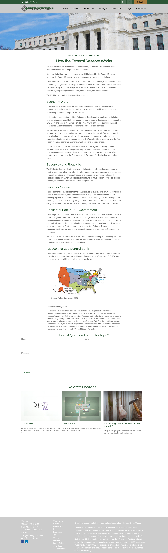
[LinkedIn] (123, 2)
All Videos (57, 546)
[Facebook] (129, 2)
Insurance (57, 532)
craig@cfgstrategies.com (32, 538)
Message (25, 353)
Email (87, 339)
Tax (54, 535)
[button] (65, 8)
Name (23, 339)
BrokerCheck (135, 523)
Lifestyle (56, 540)
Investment (58, 526)
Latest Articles (59, 543)
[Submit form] (26, 372)
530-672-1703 (29, 2)
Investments (69, 423)
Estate (56, 529)
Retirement (58, 524)
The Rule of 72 (29, 423)
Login (140, 2)
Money (56, 538)
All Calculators (59, 549)
